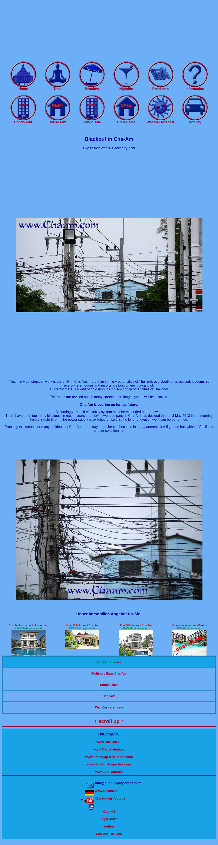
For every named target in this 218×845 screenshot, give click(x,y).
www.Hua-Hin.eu (109, 742)
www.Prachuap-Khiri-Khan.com (109, 757)
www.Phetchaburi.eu (109, 749)
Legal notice (109, 819)
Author (109, 826)
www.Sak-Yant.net (109, 772)
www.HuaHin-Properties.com (109, 764)
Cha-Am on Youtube (110, 798)
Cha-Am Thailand (109, 834)
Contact (109, 811)
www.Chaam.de (106, 791)
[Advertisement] (109, 31)
